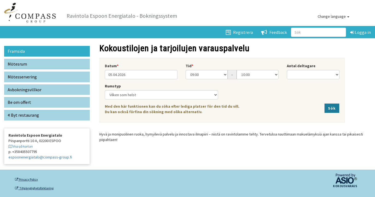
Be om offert (19, 102)
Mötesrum (17, 64)
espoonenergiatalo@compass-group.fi (40, 157)
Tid (189, 65)
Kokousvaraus (345, 186)
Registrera (239, 32)
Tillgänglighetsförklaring (34, 188)
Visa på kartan (20, 146)
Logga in (360, 32)
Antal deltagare (301, 65)
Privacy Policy (26, 179)
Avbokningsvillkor (24, 89)
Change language (333, 16)
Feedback (274, 32)
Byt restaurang (23, 115)
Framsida (16, 51)
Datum (111, 65)
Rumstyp (113, 86)
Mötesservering (22, 77)
